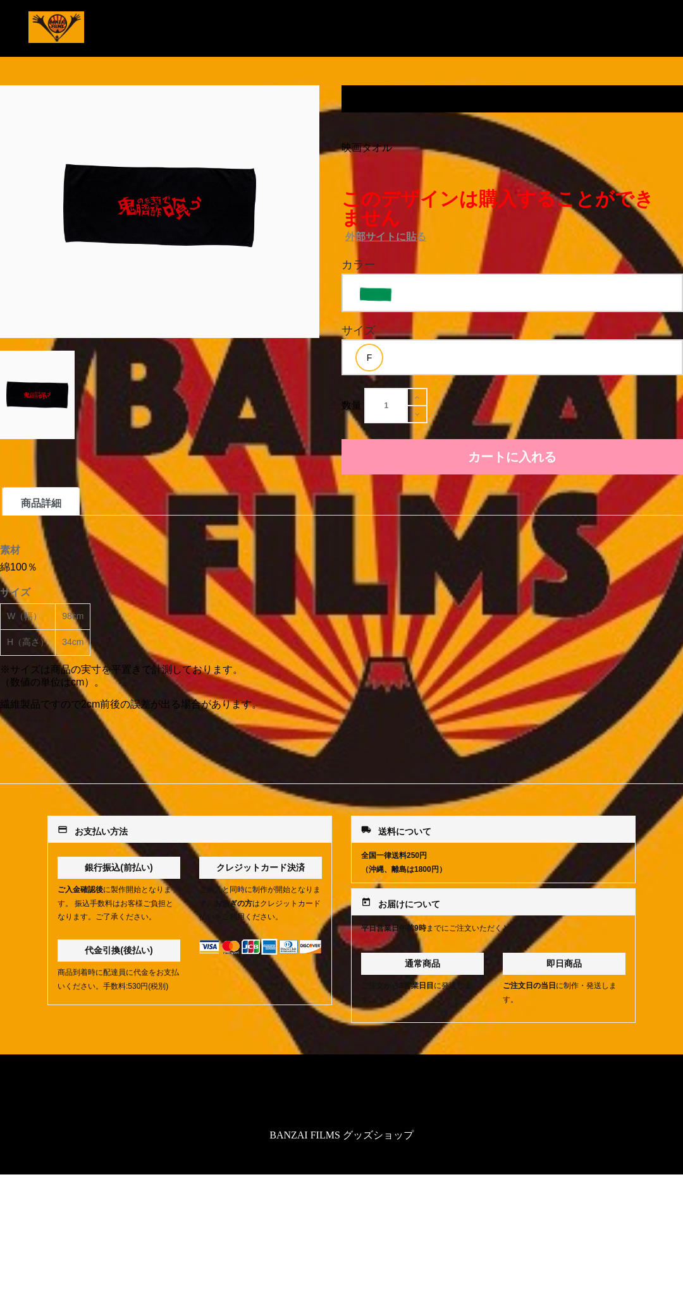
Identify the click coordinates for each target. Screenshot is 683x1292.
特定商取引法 (341, 1094)
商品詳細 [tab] (41, 503)
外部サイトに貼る (385, 236)
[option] (375, 294)
